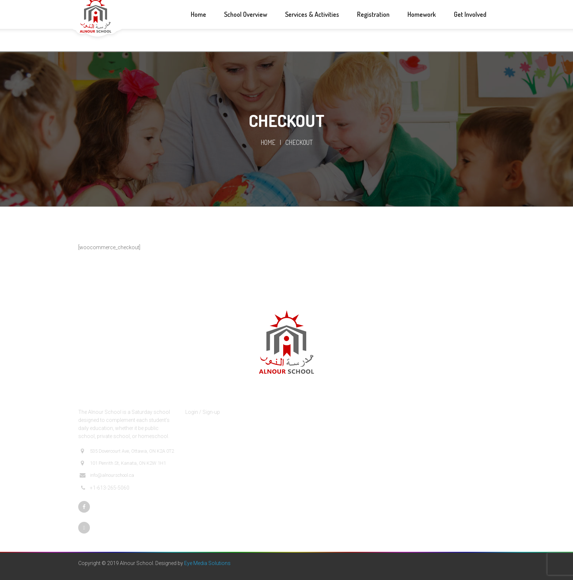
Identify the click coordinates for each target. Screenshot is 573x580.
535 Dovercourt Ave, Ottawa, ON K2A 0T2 (127, 451)
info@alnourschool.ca (107, 475)
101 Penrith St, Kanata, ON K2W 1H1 (123, 463)
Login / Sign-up (202, 412)
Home (268, 142)
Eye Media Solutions (207, 563)
